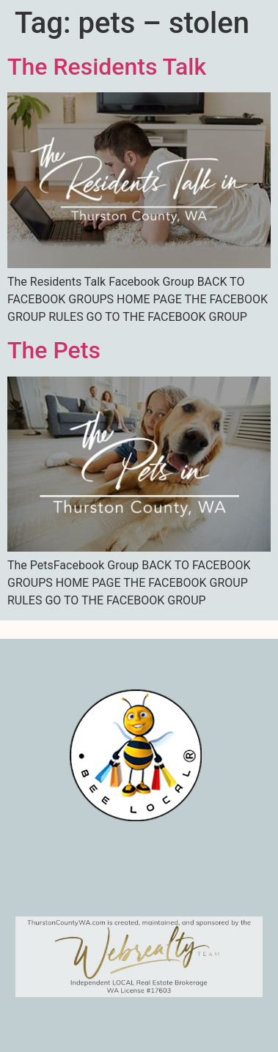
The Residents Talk (106, 67)
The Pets (53, 350)
